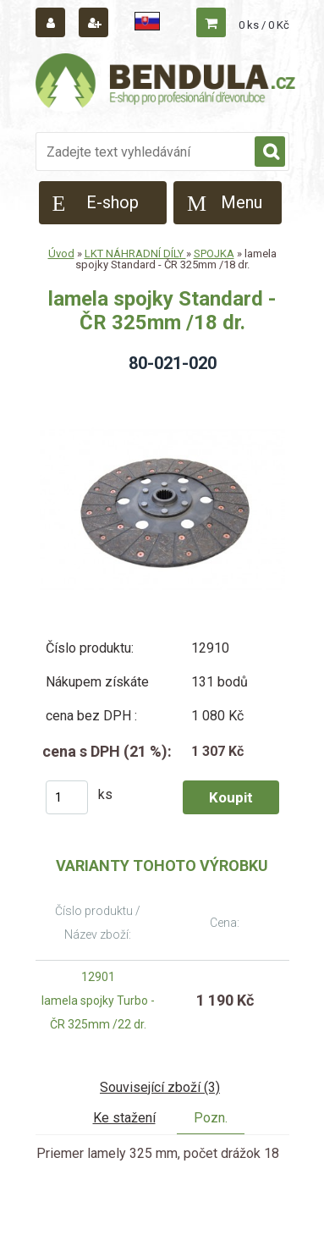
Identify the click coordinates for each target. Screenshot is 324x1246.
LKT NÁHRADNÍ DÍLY (135, 253)
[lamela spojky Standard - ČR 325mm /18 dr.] (162, 392)
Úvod (61, 253)
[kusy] (67, 797)
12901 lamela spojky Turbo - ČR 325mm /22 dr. (98, 1000)
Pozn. (211, 1118)
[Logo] (167, 83)
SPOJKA (214, 253)
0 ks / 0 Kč (264, 25)
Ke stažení (124, 1118)
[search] (270, 152)
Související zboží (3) (160, 1087)
